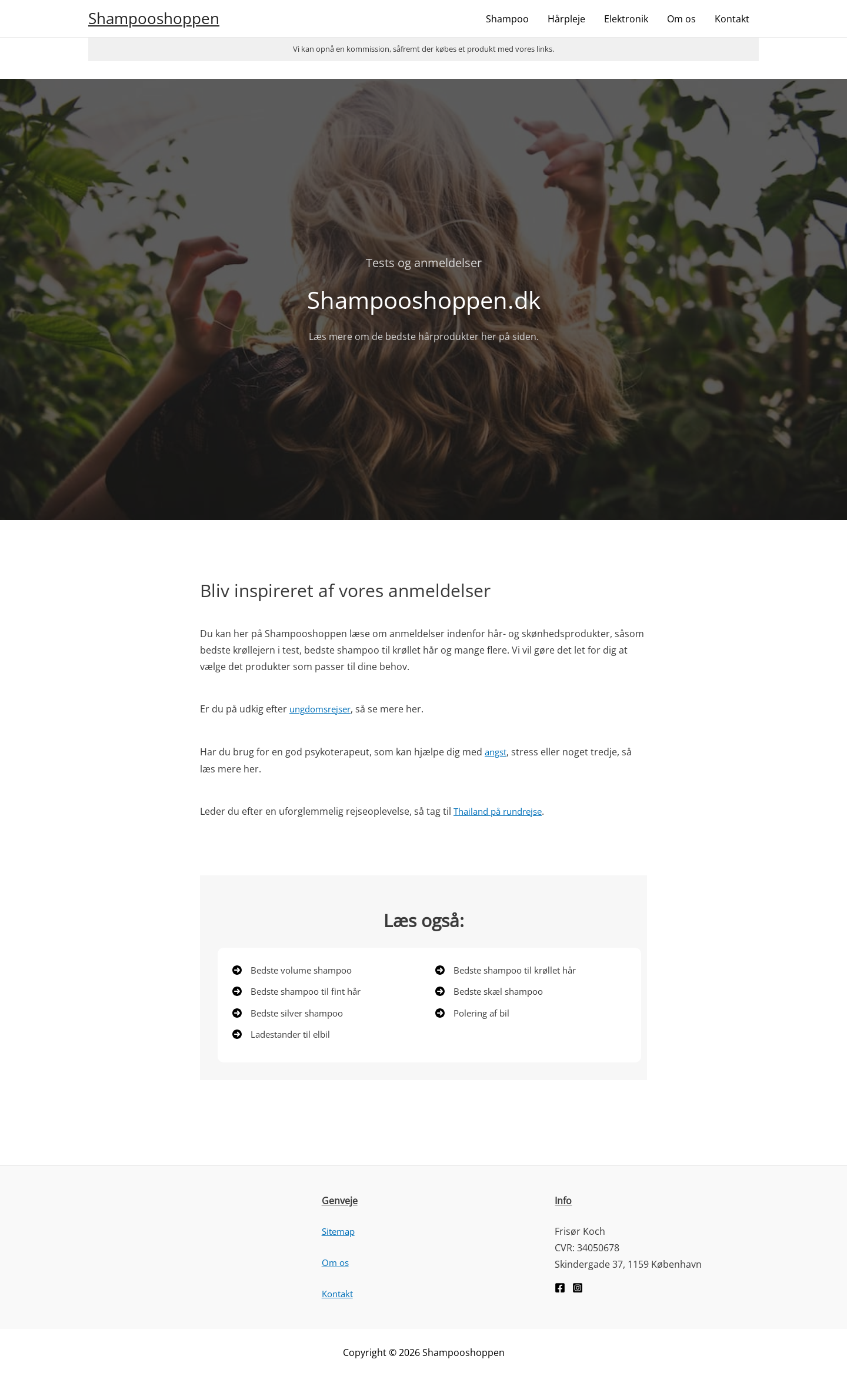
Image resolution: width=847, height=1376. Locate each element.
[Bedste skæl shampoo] (493, 991)
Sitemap (340, 1233)
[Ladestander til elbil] (285, 1036)
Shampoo (507, 18)
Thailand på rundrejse (502, 810)
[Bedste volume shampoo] (296, 969)
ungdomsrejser (323, 708)
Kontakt (732, 18)
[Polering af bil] (474, 1013)
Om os (681, 18)
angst (497, 751)
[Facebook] (560, 1289)
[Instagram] (577, 1289)
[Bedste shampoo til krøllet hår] (511, 969)
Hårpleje (566, 18)
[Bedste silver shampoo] (292, 1013)
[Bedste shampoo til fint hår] (301, 991)
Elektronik (626, 18)
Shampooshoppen (153, 18)
